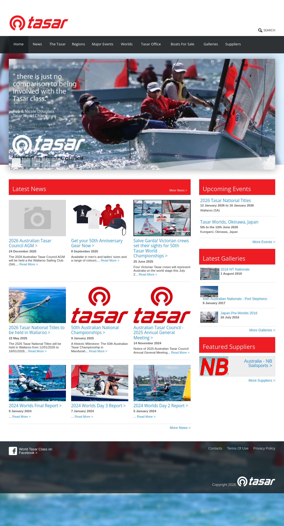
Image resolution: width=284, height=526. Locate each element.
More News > (178, 190)
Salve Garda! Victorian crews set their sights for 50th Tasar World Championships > (161, 248)
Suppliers (233, 44)
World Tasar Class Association (36, 5)
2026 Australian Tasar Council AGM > (30, 243)
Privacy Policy (264, 448)
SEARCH (269, 30)
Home (18, 44)
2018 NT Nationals (235, 269)
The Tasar (57, 44)
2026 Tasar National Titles (225, 200)
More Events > (263, 242)
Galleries (211, 44)
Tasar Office (151, 44)
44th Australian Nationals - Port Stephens (235, 299)
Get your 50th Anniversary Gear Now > (96, 243)
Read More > (29, 264)
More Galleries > (262, 330)
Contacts (215, 448)
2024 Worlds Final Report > (35, 406)
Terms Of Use (237, 448)
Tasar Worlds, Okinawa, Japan (229, 222)
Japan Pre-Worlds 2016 (239, 313)
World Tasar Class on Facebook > (35, 451)
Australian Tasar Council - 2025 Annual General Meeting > (158, 333)
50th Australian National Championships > (95, 330)
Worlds (127, 44)
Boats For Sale (182, 44)
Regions (78, 44)
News (37, 44)
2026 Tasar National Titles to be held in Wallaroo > (37, 330)
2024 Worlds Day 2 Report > (160, 406)
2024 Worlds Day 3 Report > (98, 406)
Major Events (102, 44)
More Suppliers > (262, 380)
